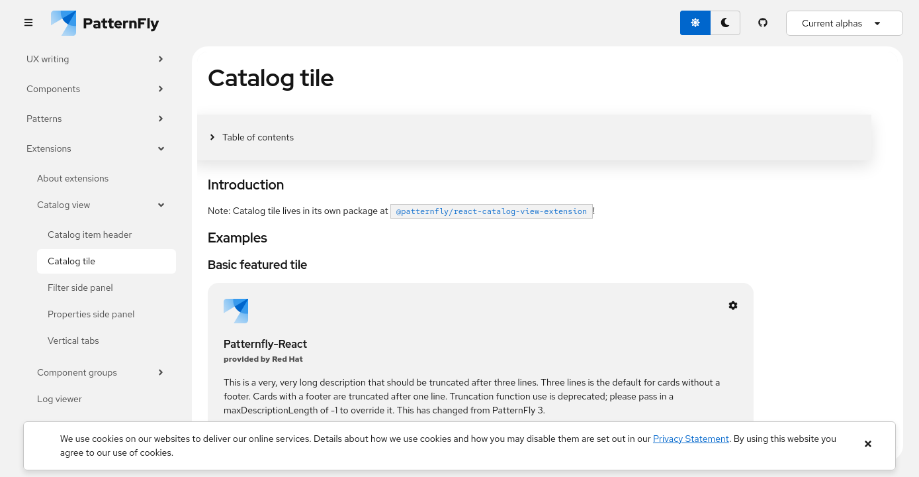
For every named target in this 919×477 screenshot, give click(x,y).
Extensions (95, 149)
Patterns (95, 119)
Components (95, 89)
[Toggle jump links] (250, 137)
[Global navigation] (28, 23)
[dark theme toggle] (725, 23)
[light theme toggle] (695, 23)
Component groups (101, 373)
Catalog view (101, 205)
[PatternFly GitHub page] (763, 23)
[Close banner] (867, 444)
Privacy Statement (691, 439)
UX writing (95, 59)
